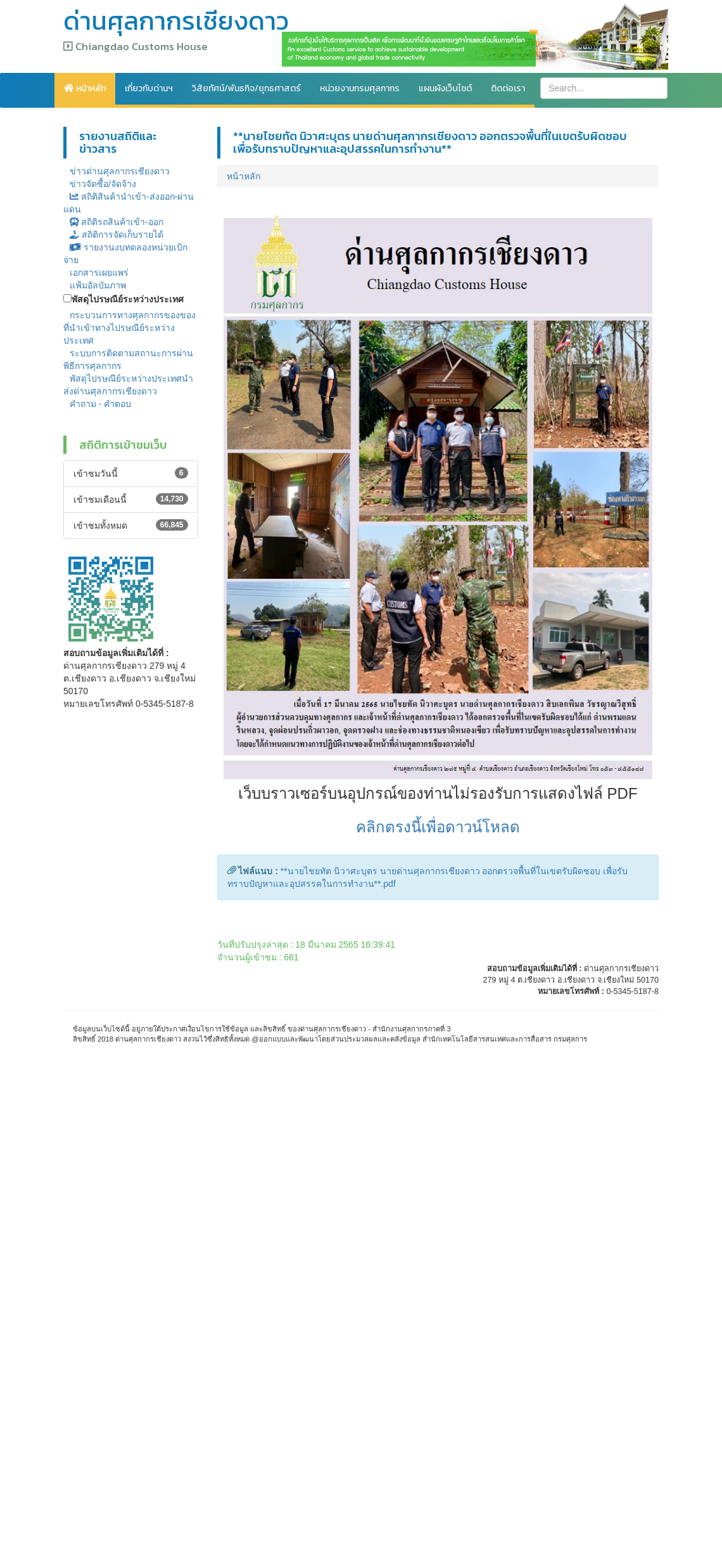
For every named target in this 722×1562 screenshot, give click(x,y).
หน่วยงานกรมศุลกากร (360, 88)
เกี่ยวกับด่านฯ (149, 88)
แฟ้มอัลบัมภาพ (98, 285)
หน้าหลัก (85, 88)
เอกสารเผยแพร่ (99, 273)
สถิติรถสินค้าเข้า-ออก (116, 222)
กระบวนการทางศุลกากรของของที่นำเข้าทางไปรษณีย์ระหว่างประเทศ (129, 327)
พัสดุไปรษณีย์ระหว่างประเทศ (128, 299)
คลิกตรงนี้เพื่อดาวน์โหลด (438, 827)
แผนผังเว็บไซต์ (445, 88)
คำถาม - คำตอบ (100, 404)
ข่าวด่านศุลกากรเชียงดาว (120, 171)
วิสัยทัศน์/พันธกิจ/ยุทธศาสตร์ (246, 88)
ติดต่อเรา (508, 88)
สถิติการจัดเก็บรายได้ (116, 234)
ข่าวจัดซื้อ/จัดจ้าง (103, 184)
